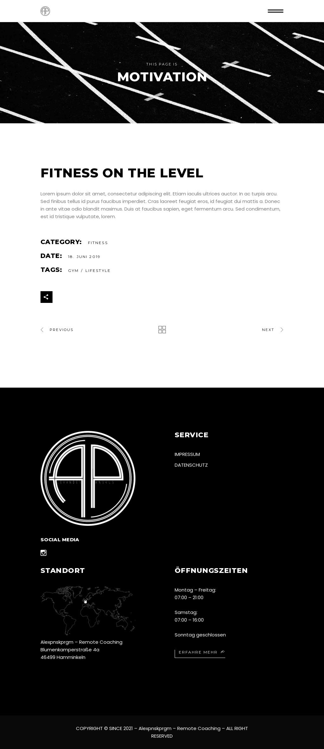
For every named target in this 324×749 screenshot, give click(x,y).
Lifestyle (98, 270)
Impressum (187, 454)
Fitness (98, 242)
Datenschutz (191, 465)
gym (73, 270)
